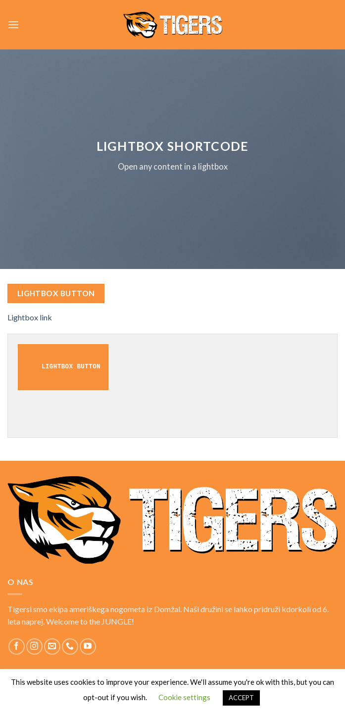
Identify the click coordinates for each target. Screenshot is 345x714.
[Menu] (13, 24)
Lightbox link (29, 317)
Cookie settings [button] (184, 697)
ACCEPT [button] (241, 698)
